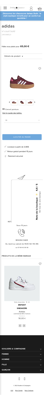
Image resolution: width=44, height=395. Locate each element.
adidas (22, 311)
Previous (20, 325)
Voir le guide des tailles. (12, 113)
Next (24, 325)
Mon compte (19, 390)
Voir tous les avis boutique (40, 202)
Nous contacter (29, 390)
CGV (12, 390)
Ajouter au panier (22, 137)
